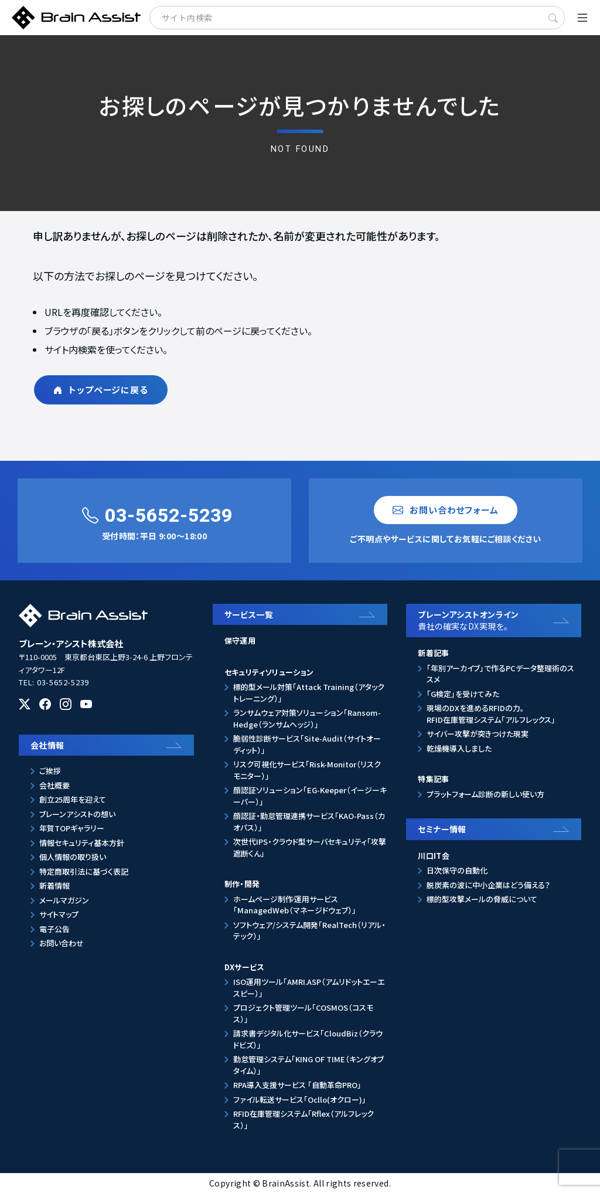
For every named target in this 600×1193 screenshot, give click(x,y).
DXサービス (244, 967)
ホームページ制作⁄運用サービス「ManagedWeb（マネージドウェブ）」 (294, 904)
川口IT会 (433, 855)
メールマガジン (64, 900)
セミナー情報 (442, 829)
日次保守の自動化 (457, 870)
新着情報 (54, 885)
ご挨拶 (50, 770)
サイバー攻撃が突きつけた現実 (478, 733)
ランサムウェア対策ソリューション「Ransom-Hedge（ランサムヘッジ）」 (307, 718)
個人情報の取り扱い (72, 856)
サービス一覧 (249, 614)
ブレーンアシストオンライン (496, 621)
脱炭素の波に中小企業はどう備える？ (488, 884)
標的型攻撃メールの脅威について (482, 899)
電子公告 (54, 928)
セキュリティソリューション (269, 672)
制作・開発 (242, 883)
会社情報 (47, 745)
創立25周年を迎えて (72, 799)
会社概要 (54, 785)
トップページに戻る (100, 389)
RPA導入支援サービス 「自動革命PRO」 (297, 1084)
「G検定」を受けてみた (463, 693)
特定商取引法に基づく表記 (83, 871)
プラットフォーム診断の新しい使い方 (485, 794)
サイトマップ (59, 914)
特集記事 (433, 778)
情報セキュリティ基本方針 (81, 842)
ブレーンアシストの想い (77, 814)
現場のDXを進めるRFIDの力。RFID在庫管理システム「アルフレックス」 (491, 713)
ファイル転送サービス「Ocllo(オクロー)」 (299, 1099)
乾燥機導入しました (459, 748)
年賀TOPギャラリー (71, 828)
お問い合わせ (61, 943)
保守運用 (240, 640)
